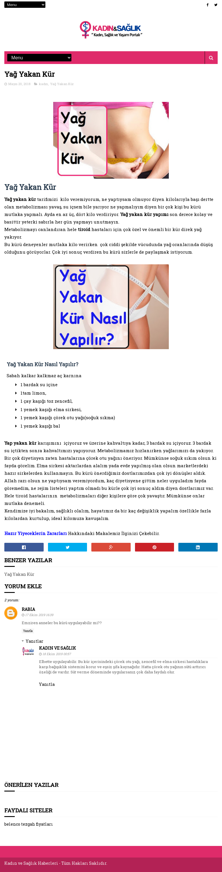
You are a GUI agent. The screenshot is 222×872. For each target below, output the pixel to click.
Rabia (28, 609)
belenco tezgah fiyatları (28, 824)
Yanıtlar (34, 641)
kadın (43, 84)
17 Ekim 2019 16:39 (39, 615)
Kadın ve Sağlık (57, 648)
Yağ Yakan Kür (62, 84)
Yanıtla (28, 631)
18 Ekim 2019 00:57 (56, 654)
